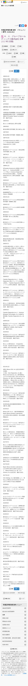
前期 (12, 71)
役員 (20, 46)
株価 (15, 56)
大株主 (13, 46)
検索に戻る (7, 598)
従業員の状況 (6, 624)
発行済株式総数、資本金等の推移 (11, 638)
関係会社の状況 (6, 621)
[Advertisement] (14, 15)
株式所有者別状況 (7, 641)
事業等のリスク (6, 628)
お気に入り (14, 49)
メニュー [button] (1, 2)
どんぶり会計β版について (9, 675)
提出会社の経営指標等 (10, 61)
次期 (16, 71)
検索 (17, 53)
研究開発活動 (6, 631)
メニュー (22, 61)
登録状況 (6, 49)
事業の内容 (13, 65)
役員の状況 (5, 644)
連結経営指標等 (6, 608)
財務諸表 (6, 46)
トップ (22, 598)
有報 (23, 53)
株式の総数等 (6, 634)
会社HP (10, 53)
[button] (24, 2)
